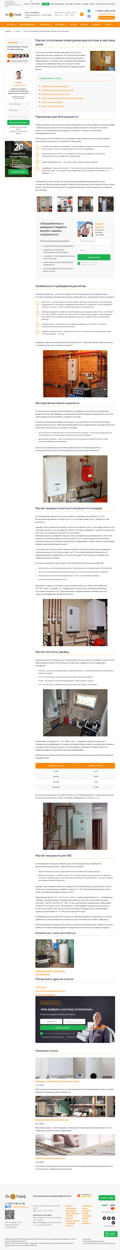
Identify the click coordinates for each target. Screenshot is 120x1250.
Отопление (44, 24)
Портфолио (101, 4)
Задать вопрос (94, 257)
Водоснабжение (26, 24)
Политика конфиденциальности (93, 1241)
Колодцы (96, 24)
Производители (57, 4)
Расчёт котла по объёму (52, 102)
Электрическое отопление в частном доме (50, 973)
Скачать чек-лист (63, 1028)
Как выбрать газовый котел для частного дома (57, 1081)
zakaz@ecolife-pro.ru (107, 14)
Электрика (59, 24)
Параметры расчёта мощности (55, 86)
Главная (8, 31)
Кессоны (84, 24)
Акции (45, 4)
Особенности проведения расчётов (57, 90)
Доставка (69, 4)
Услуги (27, 4)
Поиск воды (40, 987)
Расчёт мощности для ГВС (53, 106)
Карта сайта (87, 1239)
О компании (35, 2)
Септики (10, 24)
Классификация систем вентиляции (52, 1119)
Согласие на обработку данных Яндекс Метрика (99, 1243)
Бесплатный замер (106, 18)
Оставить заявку (18, 172)
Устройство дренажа (45, 994)
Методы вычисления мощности (55, 94)
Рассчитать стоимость (18, 122)
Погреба (73, 24)
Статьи (92, 4)
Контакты (111, 4)
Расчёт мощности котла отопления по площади (62, 98)
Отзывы (85, 4)
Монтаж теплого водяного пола (50, 991)
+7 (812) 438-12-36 (105, 11)
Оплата (78, 4)
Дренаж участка (72, 1220)
